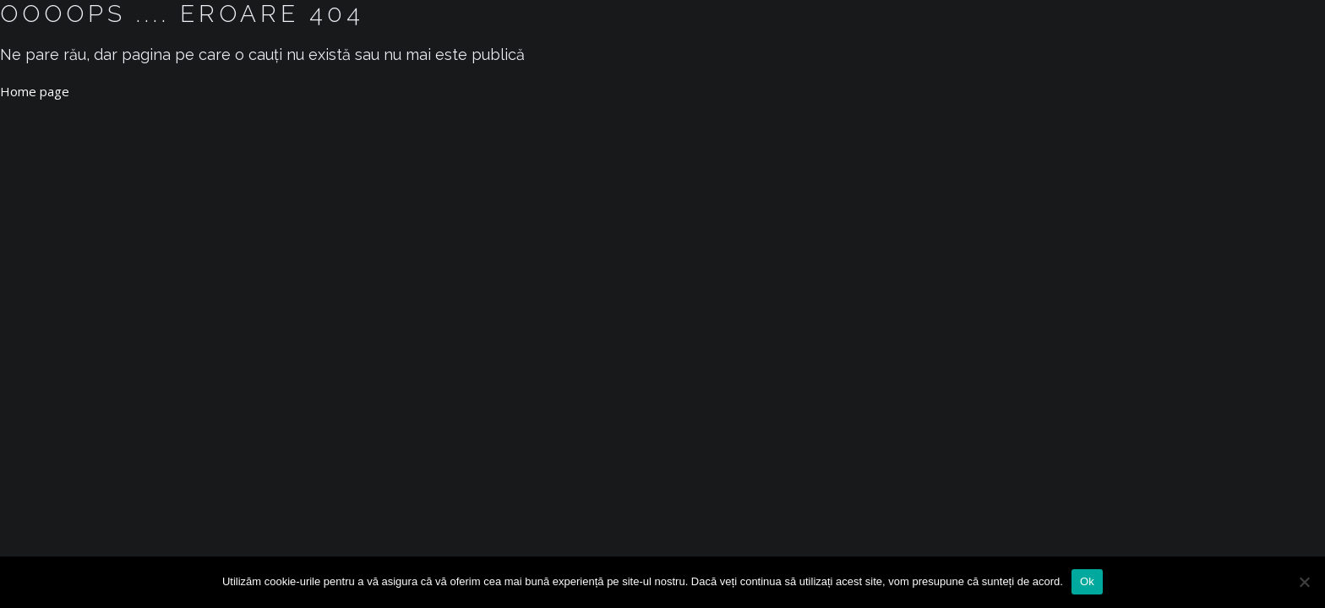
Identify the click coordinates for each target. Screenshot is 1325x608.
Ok (1087, 581)
